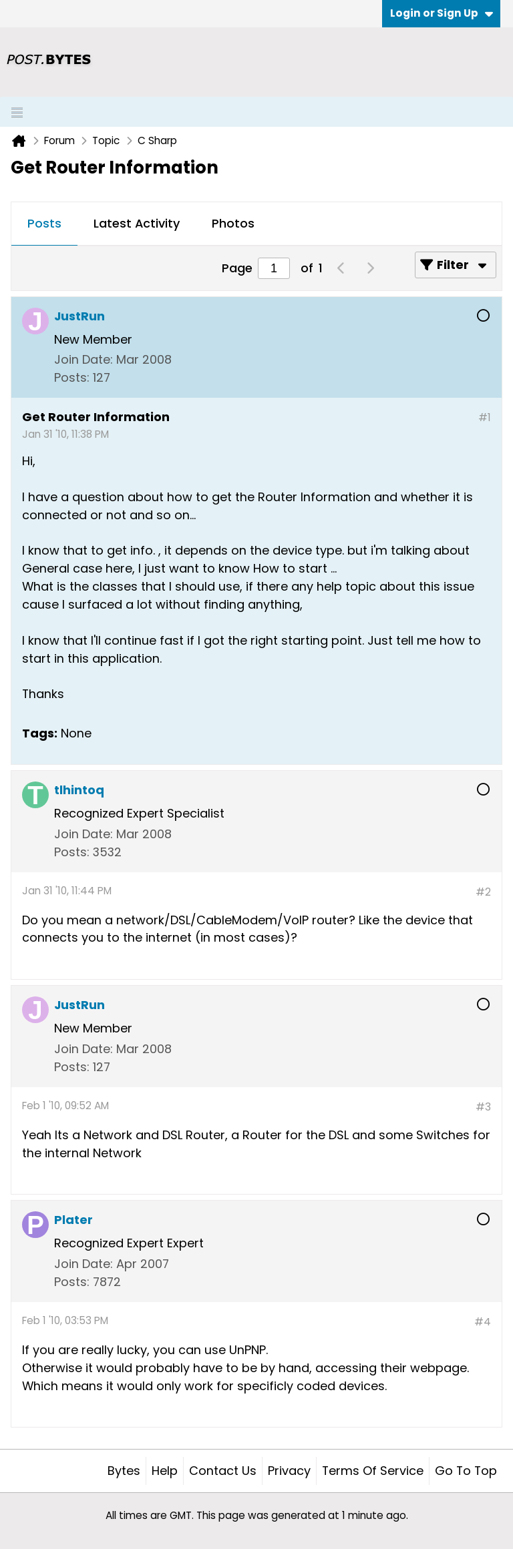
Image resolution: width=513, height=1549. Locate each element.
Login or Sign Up (441, 13)
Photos (233, 223)
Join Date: (83, 359)
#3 (483, 1107)
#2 (483, 892)
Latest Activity (137, 223)
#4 (482, 1322)
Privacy (289, 1470)
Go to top (466, 1470)
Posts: (72, 377)
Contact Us (222, 1470)
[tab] (44, 224)
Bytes (124, 1470)
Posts (44, 223)
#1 (484, 417)
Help (165, 1470)
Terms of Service (372, 1470)
